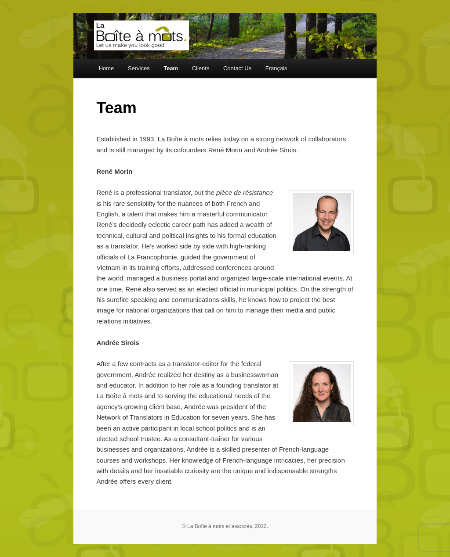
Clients (201, 68)
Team (170, 68)
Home (106, 68)
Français (276, 68)
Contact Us (237, 68)
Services (139, 68)
